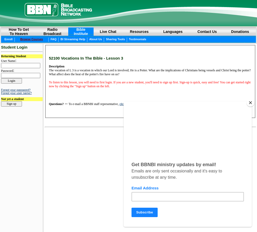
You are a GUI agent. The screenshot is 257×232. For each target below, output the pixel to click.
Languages (172, 32)
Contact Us (207, 32)
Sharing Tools (115, 39)
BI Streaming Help (72, 39)
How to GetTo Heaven (19, 31)
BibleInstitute (81, 31)
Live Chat (108, 32)
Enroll (8, 39)
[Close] (250, 103)
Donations (240, 32)
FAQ (53, 39)
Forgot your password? (16, 89)
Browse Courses (31, 39)
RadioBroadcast (52, 31)
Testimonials (137, 39)
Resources (139, 32)
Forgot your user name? (16, 93)
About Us (95, 39)
